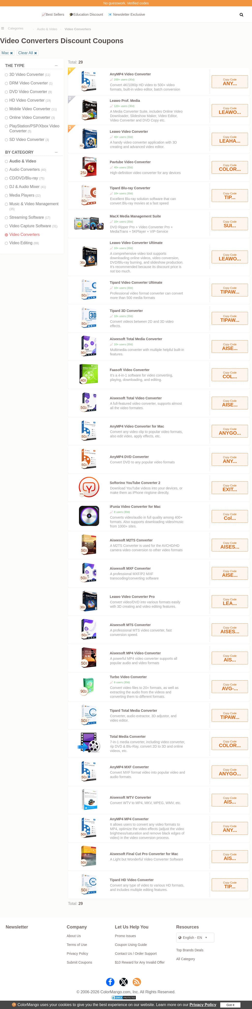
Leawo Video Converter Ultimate (136, 243)
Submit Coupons (79, 962)
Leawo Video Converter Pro (132, 597)
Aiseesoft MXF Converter (130, 568)
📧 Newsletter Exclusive (126, 14)
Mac (5, 53)
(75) (41, 178)
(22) (38, 195)
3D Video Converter (29, 74)
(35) (12, 209)
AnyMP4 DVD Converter (129, 457)
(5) (30, 131)
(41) (43, 187)
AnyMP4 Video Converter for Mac (137, 426)
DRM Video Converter (30, 83)
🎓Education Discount (86, 14)
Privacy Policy (202, 1005)
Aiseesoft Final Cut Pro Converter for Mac (144, 854)
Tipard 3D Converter (126, 311)
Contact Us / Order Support (136, 953)
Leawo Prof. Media (125, 101)
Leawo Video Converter (129, 132)
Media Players (25, 195)
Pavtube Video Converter (130, 162)
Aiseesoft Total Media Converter (136, 339)
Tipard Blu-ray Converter (130, 188)
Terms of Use (77, 945)
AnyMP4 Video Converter (130, 74)
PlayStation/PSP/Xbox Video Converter (34, 128)
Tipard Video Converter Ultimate (136, 282)
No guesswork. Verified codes (126, 3)
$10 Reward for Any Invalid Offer (140, 962)
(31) (54, 226)
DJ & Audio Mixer (27, 187)
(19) (48, 100)
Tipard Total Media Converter (133, 711)
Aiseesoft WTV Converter (130, 797)
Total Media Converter (128, 737)
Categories (15, 28)
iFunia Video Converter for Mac (135, 507)
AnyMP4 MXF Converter (129, 767)
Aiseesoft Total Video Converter (136, 398)
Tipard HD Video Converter (132, 880)
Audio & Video (47, 29)
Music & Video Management (34, 206)
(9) (50, 92)
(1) (51, 83)
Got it (230, 1005)
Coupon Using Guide (131, 945)
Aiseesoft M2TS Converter (131, 540)
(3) (53, 118)
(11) (47, 75)
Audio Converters (27, 169)
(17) (47, 217)
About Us (74, 936)
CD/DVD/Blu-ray (26, 178)
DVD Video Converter (30, 92)
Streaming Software (29, 217)
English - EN (190, 938)
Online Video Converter (32, 117)
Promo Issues (125, 936)
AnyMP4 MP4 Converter (129, 819)
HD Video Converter (30, 100)
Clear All (25, 53)
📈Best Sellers (53, 14)
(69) (36, 243)
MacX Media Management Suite (135, 216)
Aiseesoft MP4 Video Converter (135, 653)
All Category (185, 959)
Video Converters (24, 234)
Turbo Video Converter (128, 677)
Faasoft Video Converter (130, 370)
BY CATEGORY (32, 152)
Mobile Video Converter (33, 109)
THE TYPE (32, 66)
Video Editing (24, 243)
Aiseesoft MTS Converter (130, 625)
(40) (43, 170)
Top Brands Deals (190, 950)
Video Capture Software (33, 226)
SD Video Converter (29, 139)
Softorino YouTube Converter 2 (135, 483)
